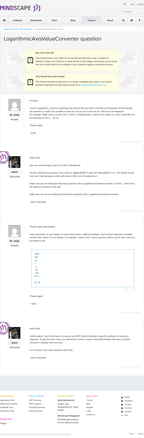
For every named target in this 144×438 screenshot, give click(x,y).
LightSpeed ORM (7, 400)
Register (140, 4)
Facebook (128, 401)
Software (17, 20)
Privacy (140, 434)
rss (122, 20)
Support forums (11, 29)
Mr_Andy (14, 115)
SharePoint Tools (7, 411)
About (110, 20)
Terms (131, 434)
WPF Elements (35, 400)
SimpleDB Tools (6, 407)
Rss (126, 415)
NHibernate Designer (9, 404)
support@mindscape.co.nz (94, 85)
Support (91, 20)
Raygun (3, 423)
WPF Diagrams (26, 29)
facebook (138, 20)
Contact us (90, 414)
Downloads (36, 20)
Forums (89, 400)
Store (54, 20)
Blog (73, 20)
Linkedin (127, 411)
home (2, 20)
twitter (130, 20)
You (128, 408)
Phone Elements (36, 411)
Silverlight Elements (37, 407)
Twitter (127, 397)
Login (132, 4)
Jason (14, 172)
